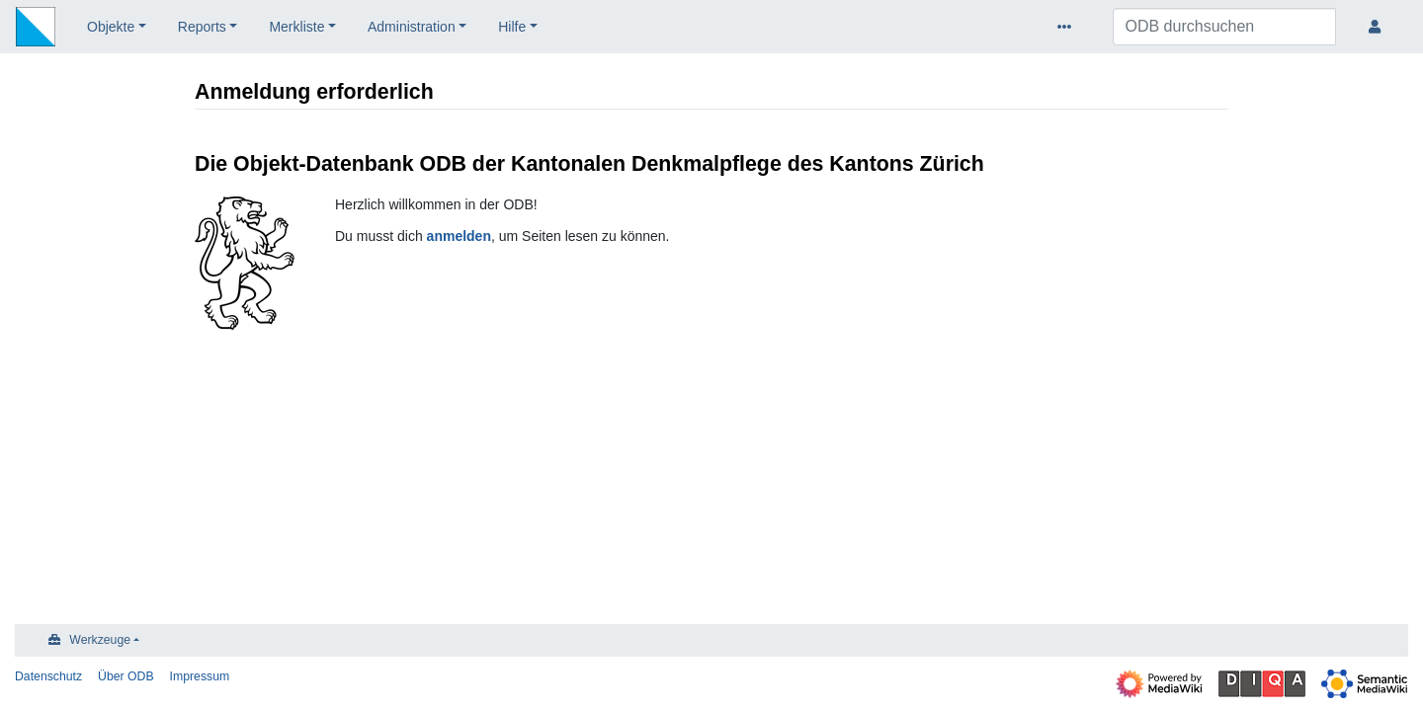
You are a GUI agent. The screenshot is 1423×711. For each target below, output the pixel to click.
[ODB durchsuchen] (1224, 26)
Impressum (200, 676)
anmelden (459, 236)
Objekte (110, 27)
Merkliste (296, 27)
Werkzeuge (99, 640)
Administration (412, 27)
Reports (202, 27)
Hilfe (512, 27)
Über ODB (126, 676)
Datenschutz (48, 676)
